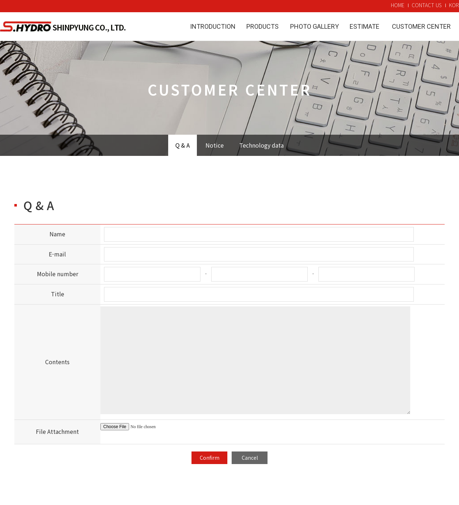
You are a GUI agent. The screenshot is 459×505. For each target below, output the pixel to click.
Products (262, 26)
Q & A (182, 145)
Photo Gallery (314, 26)
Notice (214, 145)
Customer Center (421, 26)
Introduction (213, 26)
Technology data (262, 145)
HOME (397, 5)
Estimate (364, 26)
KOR (454, 5)
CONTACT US (427, 5)
